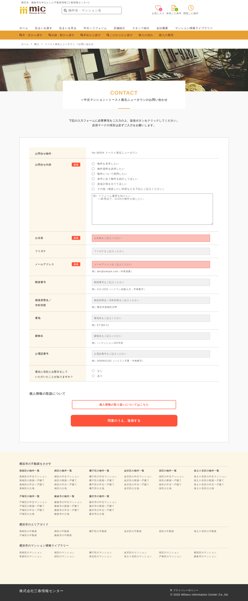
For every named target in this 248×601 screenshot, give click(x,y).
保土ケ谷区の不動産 (205, 531)
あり (97, 375)
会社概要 (162, 28)
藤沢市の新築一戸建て (101, 506)
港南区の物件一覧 (29, 470)
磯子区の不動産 (98, 531)
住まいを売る (68, 28)
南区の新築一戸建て (65, 480)
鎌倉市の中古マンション (68, 502)
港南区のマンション (30, 552)
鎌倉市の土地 (61, 514)
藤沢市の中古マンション (103, 502)
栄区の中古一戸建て (170, 484)
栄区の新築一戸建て (170, 480)
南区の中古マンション (66, 476)
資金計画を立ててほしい (109, 183)
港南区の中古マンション (33, 476)
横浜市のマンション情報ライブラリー (44, 545)
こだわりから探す (120, 35)
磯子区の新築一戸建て (101, 480)
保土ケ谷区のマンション (138, 556)
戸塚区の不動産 (28, 535)
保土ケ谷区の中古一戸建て (209, 484)
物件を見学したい (105, 163)
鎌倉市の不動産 (63, 535)
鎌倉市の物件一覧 (64, 496)
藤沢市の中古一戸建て (101, 510)
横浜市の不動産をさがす (35, 463)
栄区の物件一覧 (168, 470)
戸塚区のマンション (170, 556)
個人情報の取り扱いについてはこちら (124, 404)
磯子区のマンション (100, 552)
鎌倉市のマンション (205, 556)
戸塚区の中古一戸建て (32, 510)
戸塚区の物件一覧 (29, 496)
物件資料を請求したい (108, 168)
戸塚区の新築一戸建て (32, 506)
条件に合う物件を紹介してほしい (115, 178)
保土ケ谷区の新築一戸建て (209, 480)
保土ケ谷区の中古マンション (210, 476)
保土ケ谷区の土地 (204, 488)
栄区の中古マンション (171, 476)
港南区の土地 (27, 488)
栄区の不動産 (166, 531)
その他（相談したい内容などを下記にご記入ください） (128, 188)
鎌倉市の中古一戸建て (66, 510)
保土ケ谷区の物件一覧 (206, 470)
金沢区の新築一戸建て (136, 480)
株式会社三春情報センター (41, 591)
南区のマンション (64, 552)
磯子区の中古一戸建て (101, 484)
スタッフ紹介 (141, 28)
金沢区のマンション (135, 552)
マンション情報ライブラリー (194, 28)
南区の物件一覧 (63, 470)
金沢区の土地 (131, 488)
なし (97, 370)
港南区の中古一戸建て (32, 484)
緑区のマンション (64, 556)
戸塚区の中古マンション (33, 502)
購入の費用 (166, 35)
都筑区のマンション (205, 552)
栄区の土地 (165, 488)
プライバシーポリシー (184, 590)
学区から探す (90, 35)
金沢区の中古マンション (138, 476)
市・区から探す (31, 35)
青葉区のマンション (30, 556)
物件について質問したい (109, 173)
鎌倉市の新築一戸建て (66, 506)
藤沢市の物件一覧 (99, 496)
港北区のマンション (100, 556)
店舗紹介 (119, 28)
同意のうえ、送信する (124, 420)
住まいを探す (43, 28)
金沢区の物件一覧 (134, 470)
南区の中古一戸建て (65, 484)
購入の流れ (146, 35)
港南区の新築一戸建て (32, 480)
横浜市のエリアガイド (33, 524)
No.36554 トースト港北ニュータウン (115, 152)
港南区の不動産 (28, 531)
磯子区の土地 (96, 488)
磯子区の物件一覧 (99, 470)
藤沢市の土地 (96, 514)
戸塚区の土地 (27, 514)
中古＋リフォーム (95, 28)
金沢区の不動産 (133, 531)
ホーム (23, 28)
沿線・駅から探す (61, 35)
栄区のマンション (169, 552)
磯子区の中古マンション (103, 476)
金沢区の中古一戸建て (136, 484)
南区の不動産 (61, 531)
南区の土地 (60, 488)
